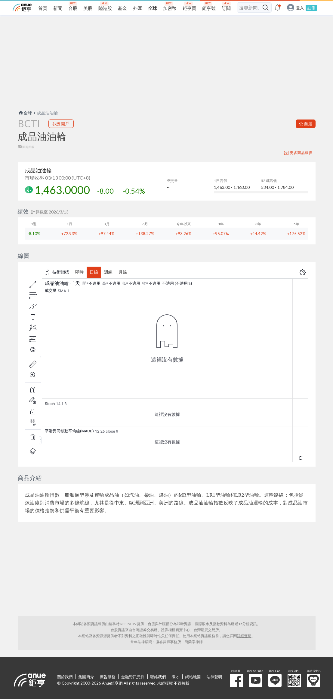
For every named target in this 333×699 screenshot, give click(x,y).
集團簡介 (86, 676)
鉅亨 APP (294, 680)
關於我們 (65, 676)
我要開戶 (61, 123)
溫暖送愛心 (313, 680)
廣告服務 (108, 676)
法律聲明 (214, 676)
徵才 (176, 676)
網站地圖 (193, 676)
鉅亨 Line (275, 680)
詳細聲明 (244, 636)
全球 (25, 112)
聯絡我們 (158, 676)
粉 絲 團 (236, 680)
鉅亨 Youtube (255, 680)
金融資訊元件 (133, 676)
